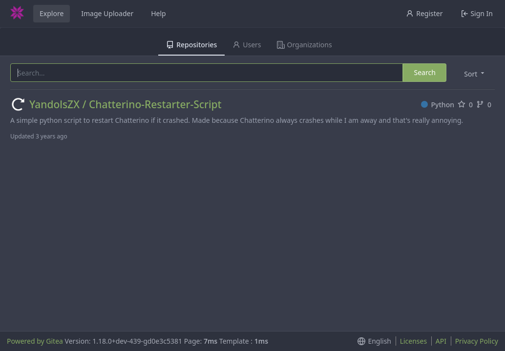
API (441, 341)
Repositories (191, 44)
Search (424, 72)
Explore (51, 13)
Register (424, 13)
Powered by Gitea (35, 341)
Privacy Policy (476, 341)
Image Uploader (107, 13)
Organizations (304, 44)
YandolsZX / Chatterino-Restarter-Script (125, 104)
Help (158, 13)
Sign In (477, 13)
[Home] (17, 13)
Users (246, 44)
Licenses (413, 341)
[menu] (475, 73)
